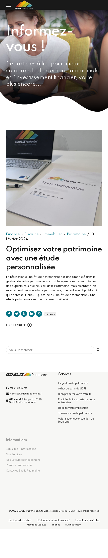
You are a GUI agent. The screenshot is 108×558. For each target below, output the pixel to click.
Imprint (56, 524)
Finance (13, 234)
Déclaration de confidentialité (53, 520)
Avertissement (73, 524)
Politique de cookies (20, 520)
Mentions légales (36, 524)
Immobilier (52, 234)
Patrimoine (76, 234)
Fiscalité (31, 234)
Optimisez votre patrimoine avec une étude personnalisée (54, 258)
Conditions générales (87, 520)
